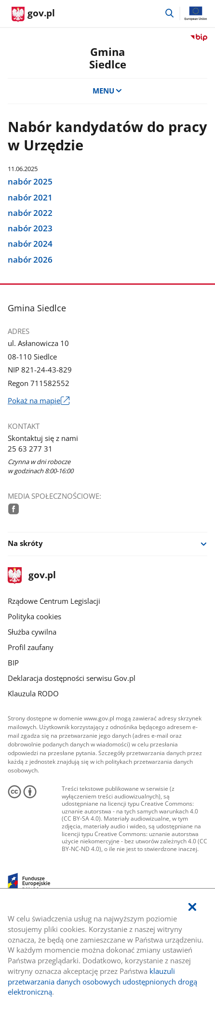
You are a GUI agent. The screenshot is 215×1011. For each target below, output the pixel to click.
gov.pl (32, 575)
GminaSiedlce (107, 58)
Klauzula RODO (33, 693)
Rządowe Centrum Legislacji (54, 601)
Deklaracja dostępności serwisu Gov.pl (71, 678)
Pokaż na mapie (38, 401)
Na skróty (25, 543)
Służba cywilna (32, 632)
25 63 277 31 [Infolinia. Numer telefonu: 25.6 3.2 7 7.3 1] (30, 448)
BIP (13, 662)
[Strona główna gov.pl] (33, 14)
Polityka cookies (34, 616)
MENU (108, 90)
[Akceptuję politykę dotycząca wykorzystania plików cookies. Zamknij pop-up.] (192, 907)
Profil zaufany (31, 647)
